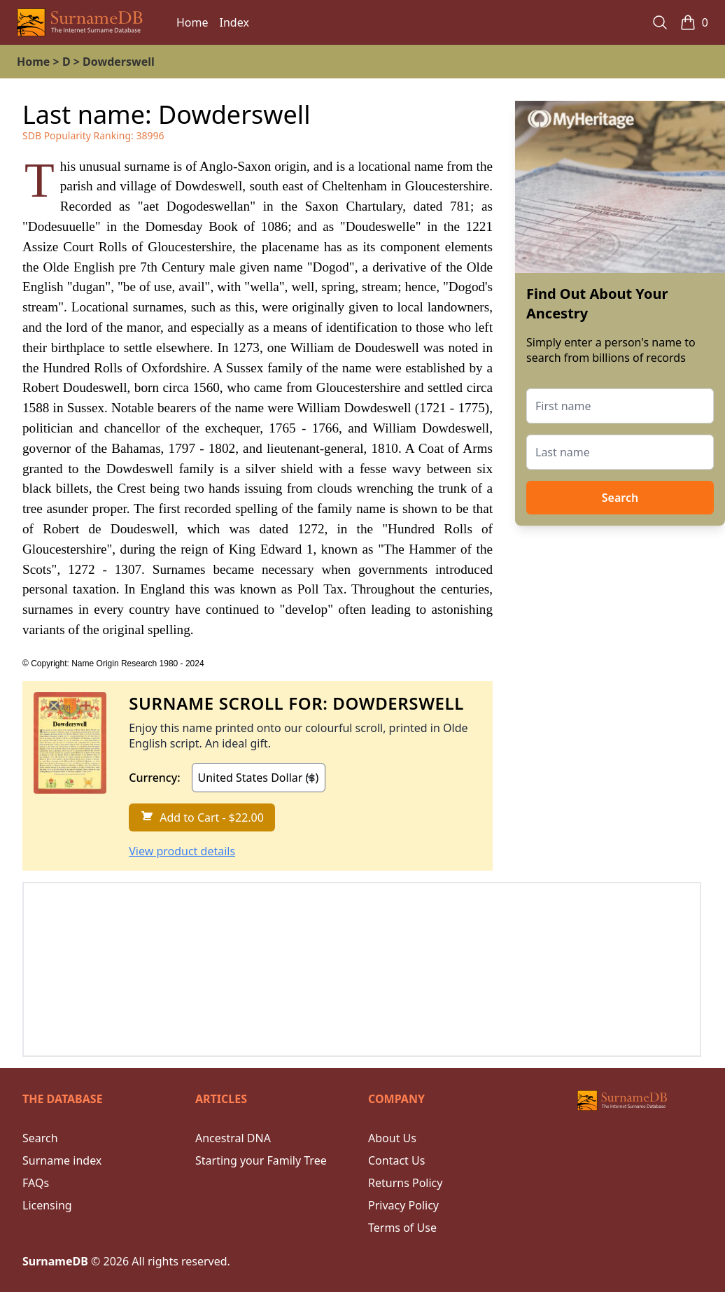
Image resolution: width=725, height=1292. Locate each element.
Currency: (154, 777)
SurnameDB (55, 1261)
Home (192, 22)
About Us (392, 1138)
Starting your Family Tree (261, 1160)
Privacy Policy (403, 1205)
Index (234, 22)
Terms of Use (402, 1227)
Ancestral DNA (233, 1138)
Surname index (61, 1160)
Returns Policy (405, 1183)
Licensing (47, 1205)
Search (620, 497)
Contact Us (396, 1160)
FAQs (35, 1183)
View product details (182, 851)
